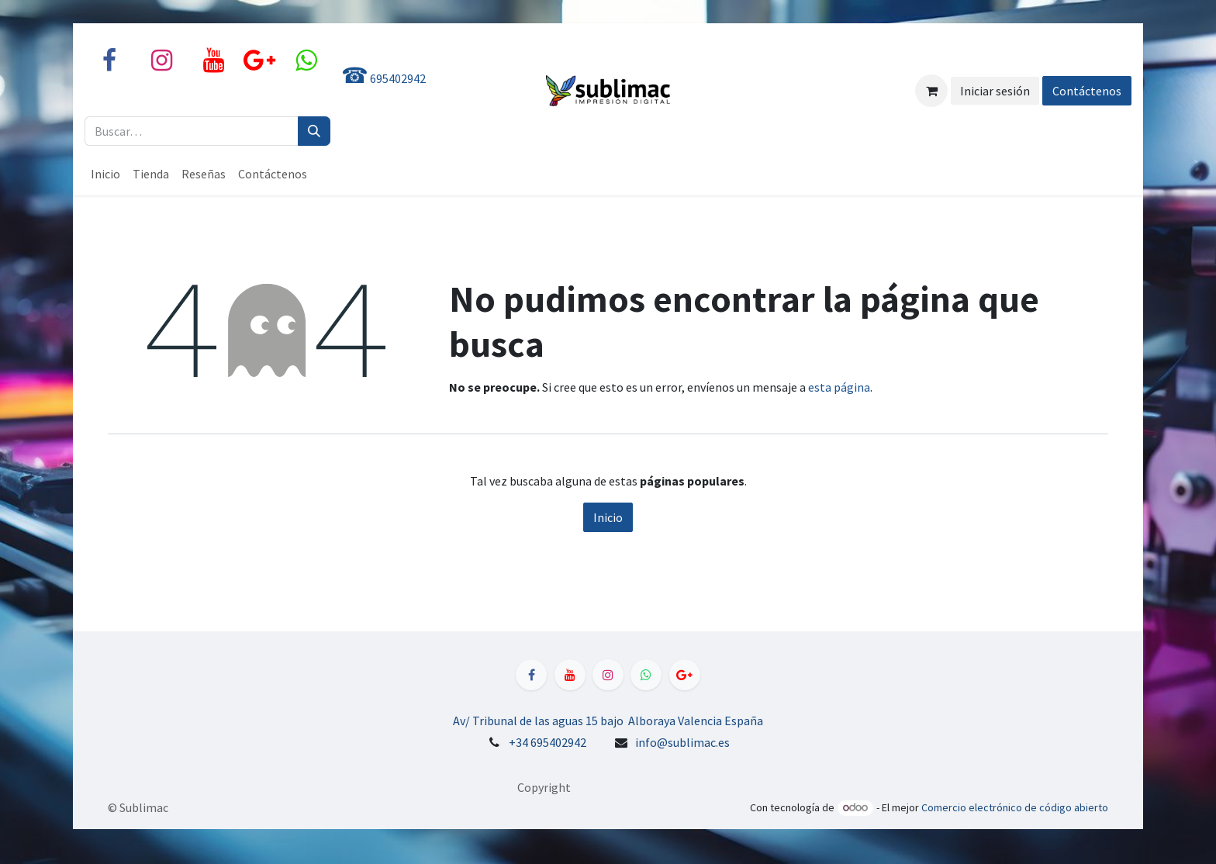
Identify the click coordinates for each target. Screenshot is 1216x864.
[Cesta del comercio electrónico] (931, 90)
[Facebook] (109, 60)
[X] (305, 60)
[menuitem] (105, 173)
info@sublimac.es (682, 742)
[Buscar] (314, 131)
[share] (259, 60)
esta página (839, 387)
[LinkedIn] (684, 674)
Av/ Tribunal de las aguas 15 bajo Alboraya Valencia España (608, 720)
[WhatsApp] (646, 674)
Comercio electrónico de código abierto (1014, 807)
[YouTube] (213, 60)
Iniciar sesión (995, 90)
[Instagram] (161, 60)
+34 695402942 (547, 742)
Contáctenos (1086, 90)
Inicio (608, 517)
